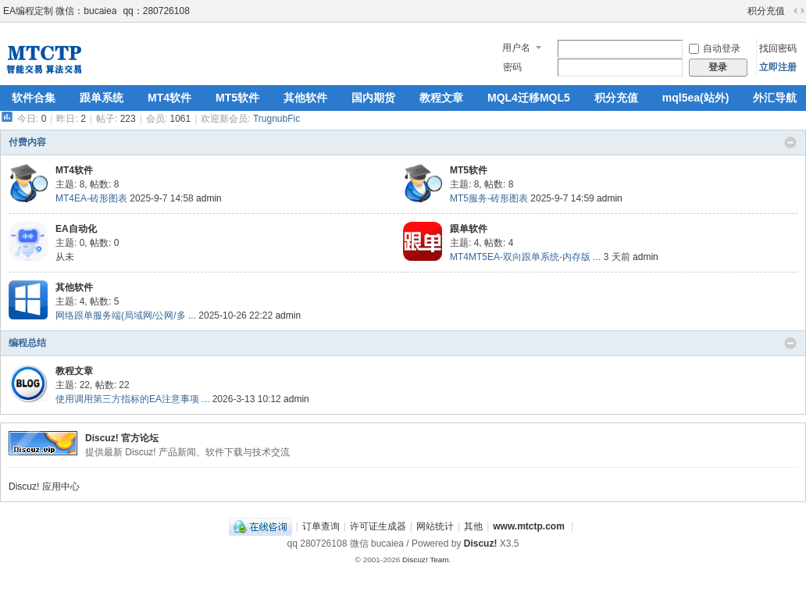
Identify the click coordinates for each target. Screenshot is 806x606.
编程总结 (27, 342)
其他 (473, 526)
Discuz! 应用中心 (44, 486)
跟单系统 (101, 97)
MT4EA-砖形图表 (91, 198)
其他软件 (305, 97)
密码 (512, 67)
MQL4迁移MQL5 (528, 97)
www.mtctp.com (529, 526)
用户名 (516, 47)
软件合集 (33, 97)
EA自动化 (76, 228)
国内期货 (373, 97)
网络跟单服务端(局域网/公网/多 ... (125, 315)
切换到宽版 (799, 11)
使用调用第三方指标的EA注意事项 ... (132, 399)
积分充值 (766, 10)
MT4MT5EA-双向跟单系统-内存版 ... (525, 256)
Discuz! (481, 543)
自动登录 (714, 48)
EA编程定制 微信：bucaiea (59, 10)
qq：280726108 (156, 10)
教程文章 (441, 97)
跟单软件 (468, 228)
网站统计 (435, 526)
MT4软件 (169, 97)
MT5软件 (237, 97)
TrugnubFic (276, 118)
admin (209, 198)
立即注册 (778, 67)
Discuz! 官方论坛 (122, 438)
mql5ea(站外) (695, 97)
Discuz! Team (425, 559)
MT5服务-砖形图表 (489, 198)
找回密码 (778, 48)
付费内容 (27, 142)
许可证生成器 (378, 526)
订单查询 (321, 526)
